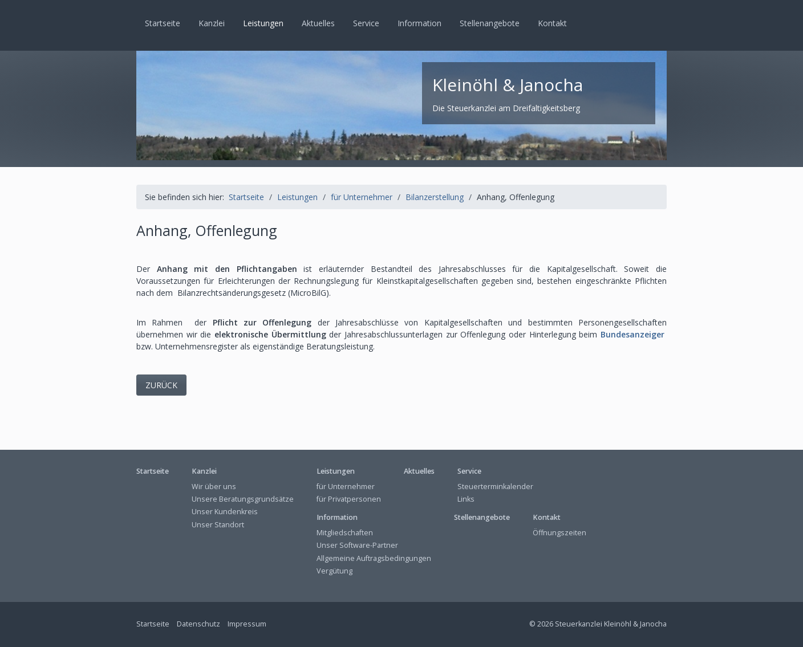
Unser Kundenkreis (225, 511)
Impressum (247, 624)
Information (419, 23)
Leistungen (263, 23)
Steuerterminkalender (495, 486)
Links (465, 499)
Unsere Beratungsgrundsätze (243, 499)
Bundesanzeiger (632, 334)
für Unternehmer (346, 486)
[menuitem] (163, 23)
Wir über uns (214, 486)
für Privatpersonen (349, 499)
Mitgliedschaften (345, 533)
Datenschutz (198, 624)
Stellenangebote (490, 23)
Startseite (162, 23)
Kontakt (552, 23)
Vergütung (334, 571)
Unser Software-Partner (357, 545)
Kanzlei (211, 23)
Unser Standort (218, 525)
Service (366, 23)
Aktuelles (318, 23)
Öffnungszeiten (559, 533)
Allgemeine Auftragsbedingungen (374, 558)
